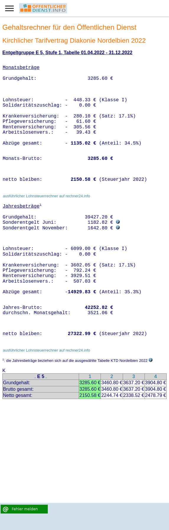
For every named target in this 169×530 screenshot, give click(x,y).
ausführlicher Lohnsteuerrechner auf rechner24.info (46, 196)
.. (35, 377)
